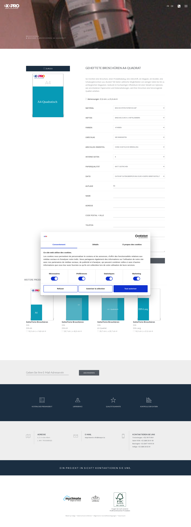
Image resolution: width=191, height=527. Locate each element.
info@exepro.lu (99, 438)
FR (168, 6)
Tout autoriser (130, 289)
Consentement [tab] (59, 245)
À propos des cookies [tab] (132, 245)
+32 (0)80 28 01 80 (147, 441)
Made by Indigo (71, 516)
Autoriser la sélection (95, 289)
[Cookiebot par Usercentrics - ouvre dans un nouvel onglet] (137, 236)
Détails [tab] (95, 245)
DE (172, 6)
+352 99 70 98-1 (148, 438)
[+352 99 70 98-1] (178, 6)
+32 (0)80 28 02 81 (144, 447)
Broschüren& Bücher (32, 37)
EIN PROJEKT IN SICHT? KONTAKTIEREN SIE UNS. (95, 468)
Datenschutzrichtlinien (84, 516)
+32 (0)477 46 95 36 (147, 444)
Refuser (60, 289)
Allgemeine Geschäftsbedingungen (105, 516)
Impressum (121, 516)
